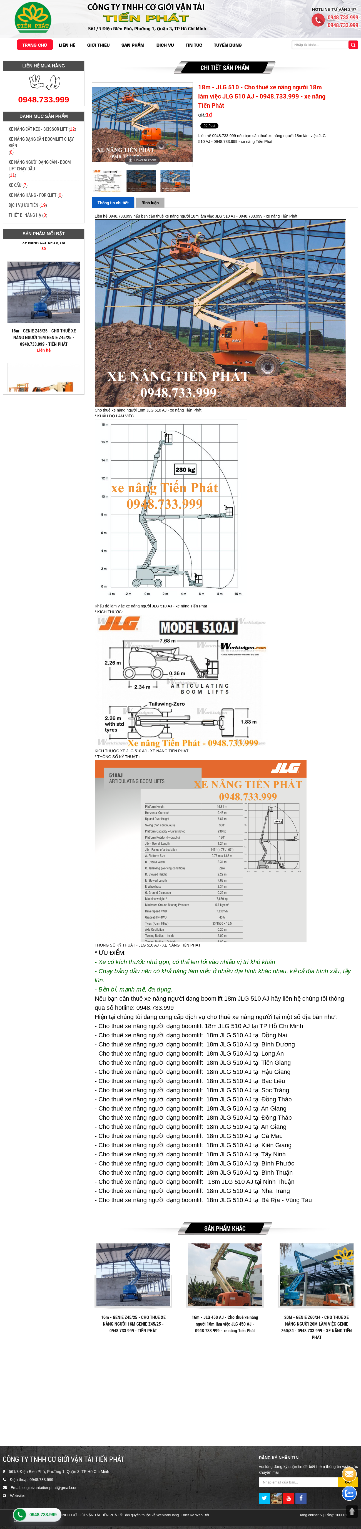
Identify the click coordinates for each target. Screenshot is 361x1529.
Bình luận (150, 202)
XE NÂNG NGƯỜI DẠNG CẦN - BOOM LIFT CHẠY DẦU (40, 165)
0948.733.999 (43, 1514)
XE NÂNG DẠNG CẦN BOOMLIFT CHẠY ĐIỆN (41, 142)
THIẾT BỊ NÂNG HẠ (25, 215)
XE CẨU (15, 185)
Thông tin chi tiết (113, 202)
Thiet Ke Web (192, 1515)
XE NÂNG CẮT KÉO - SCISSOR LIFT (38, 129)
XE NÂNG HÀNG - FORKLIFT (32, 195)
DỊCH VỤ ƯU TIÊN (23, 205)
